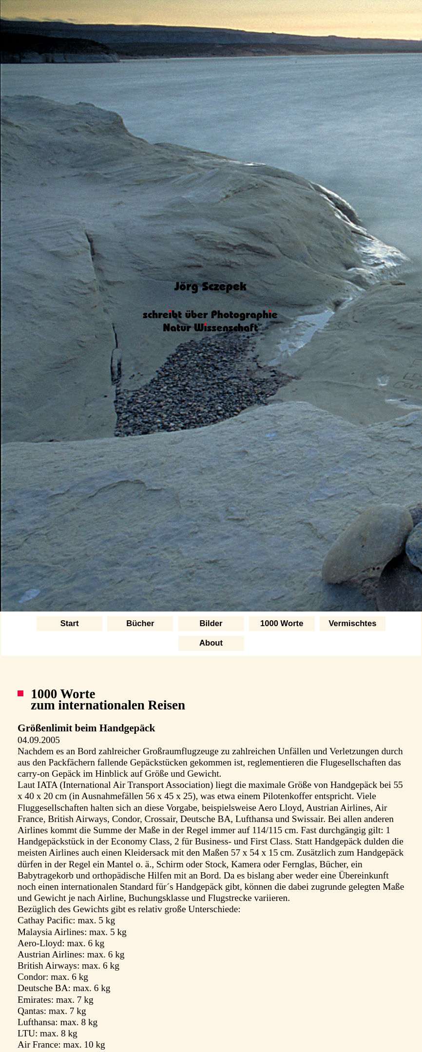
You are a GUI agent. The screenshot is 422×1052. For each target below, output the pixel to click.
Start (69, 623)
